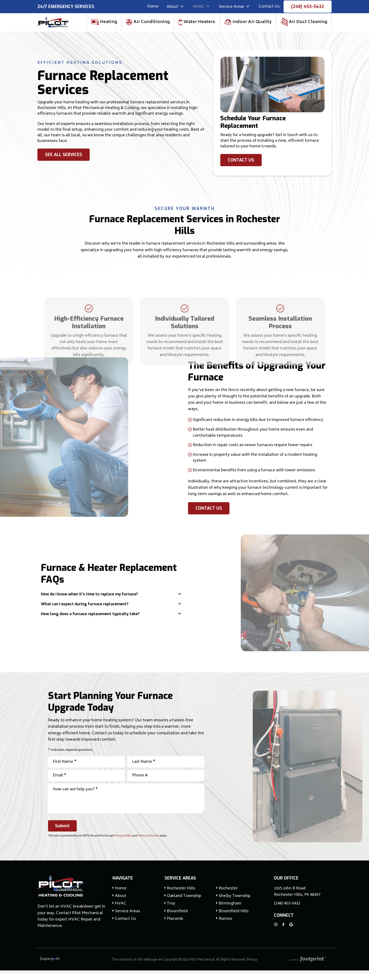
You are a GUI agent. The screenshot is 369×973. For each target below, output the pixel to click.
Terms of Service (148, 838)
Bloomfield (177, 914)
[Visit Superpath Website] (49, 962)
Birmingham (230, 906)
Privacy (252, 962)
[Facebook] (283, 927)
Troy (171, 906)
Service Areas (180, 881)
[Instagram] (276, 927)
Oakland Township (184, 899)
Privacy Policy (123, 838)
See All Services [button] (63, 157)
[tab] (111, 597)
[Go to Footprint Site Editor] (308, 962)
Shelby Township (234, 899)
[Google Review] (291, 927)
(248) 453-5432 (307, 7)
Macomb (175, 921)
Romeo (225, 921)
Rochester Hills (181, 891)
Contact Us (241, 163)
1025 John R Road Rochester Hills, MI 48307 (297, 894)
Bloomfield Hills (234, 914)
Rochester (228, 891)
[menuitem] (153, 7)
